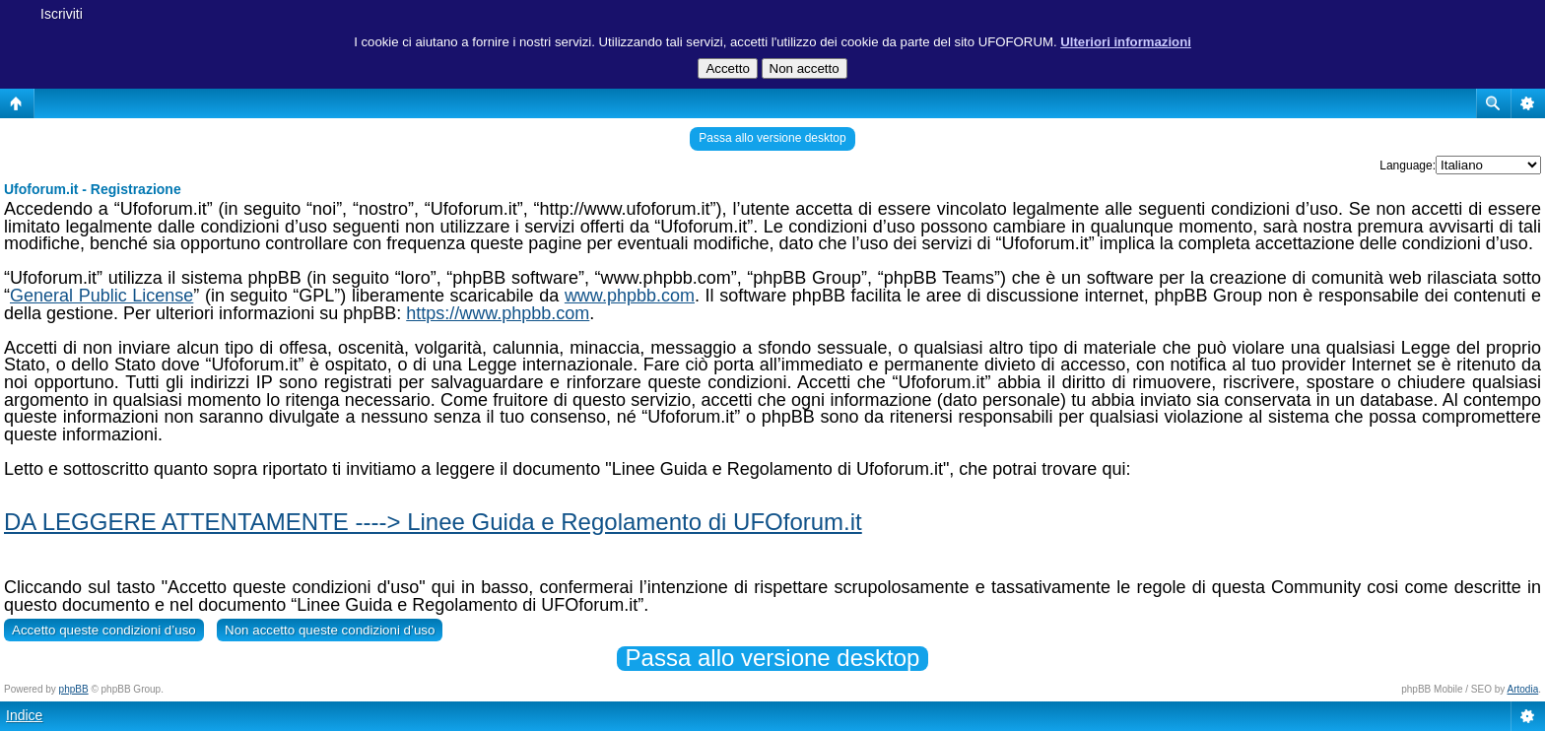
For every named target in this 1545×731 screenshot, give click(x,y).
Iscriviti (61, 14)
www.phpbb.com (630, 295)
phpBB (74, 689)
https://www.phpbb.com (497, 313)
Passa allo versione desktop (772, 138)
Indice (24, 715)
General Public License (101, 295)
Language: (1407, 165)
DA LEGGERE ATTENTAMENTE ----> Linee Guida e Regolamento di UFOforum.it (433, 521)
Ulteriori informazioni (1125, 41)
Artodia (1523, 689)
